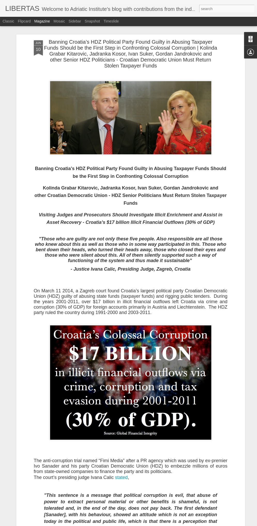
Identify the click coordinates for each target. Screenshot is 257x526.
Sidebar (75, 21)
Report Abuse (159, 523)
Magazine (42, 21)
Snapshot (92, 21)
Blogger (145, 523)
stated (121, 472)
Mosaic (59, 21)
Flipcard (24, 21)
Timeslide (111, 21)
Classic (8, 21)
